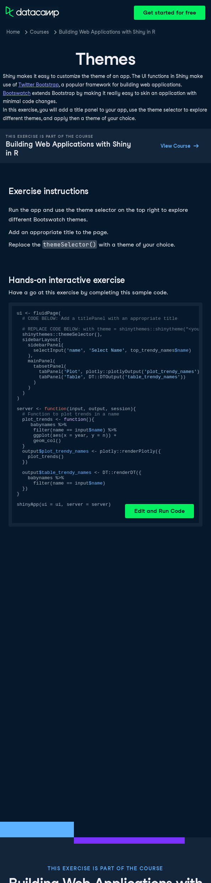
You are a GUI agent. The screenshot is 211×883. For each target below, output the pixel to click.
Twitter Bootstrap (38, 84)
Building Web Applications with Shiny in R (107, 32)
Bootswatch (17, 93)
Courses (39, 32)
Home (13, 32)
